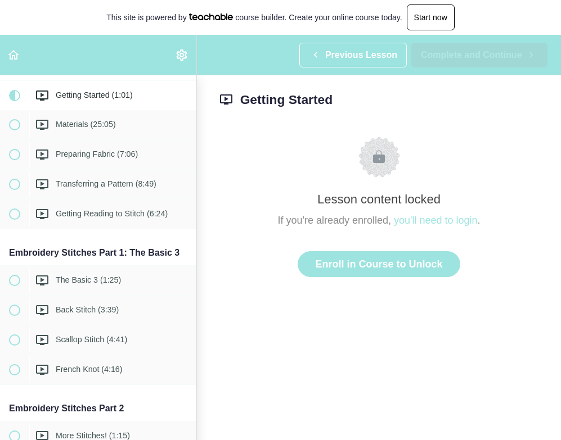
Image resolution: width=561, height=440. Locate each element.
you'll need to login (436, 220)
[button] (14, 55)
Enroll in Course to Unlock (378, 264)
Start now (430, 17)
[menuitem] (182, 55)
